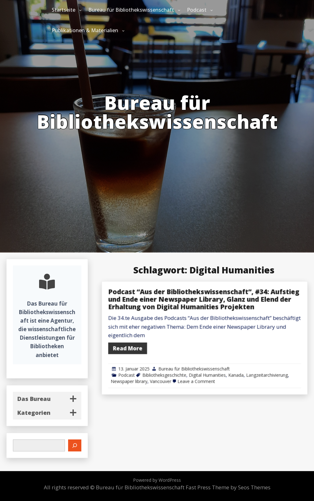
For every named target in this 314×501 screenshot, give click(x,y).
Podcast (196, 9)
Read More (171, 345)
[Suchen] (74, 445)
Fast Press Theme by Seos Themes (228, 487)
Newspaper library (172, 369)
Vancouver (195, 369)
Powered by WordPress (157, 480)
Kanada (249, 364)
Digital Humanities (228, 364)
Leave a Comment (220, 369)
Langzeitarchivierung (271, 364)
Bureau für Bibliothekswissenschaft (131, 9)
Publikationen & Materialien (85, 30)
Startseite (63, 9)
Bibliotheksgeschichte (197, 364)
